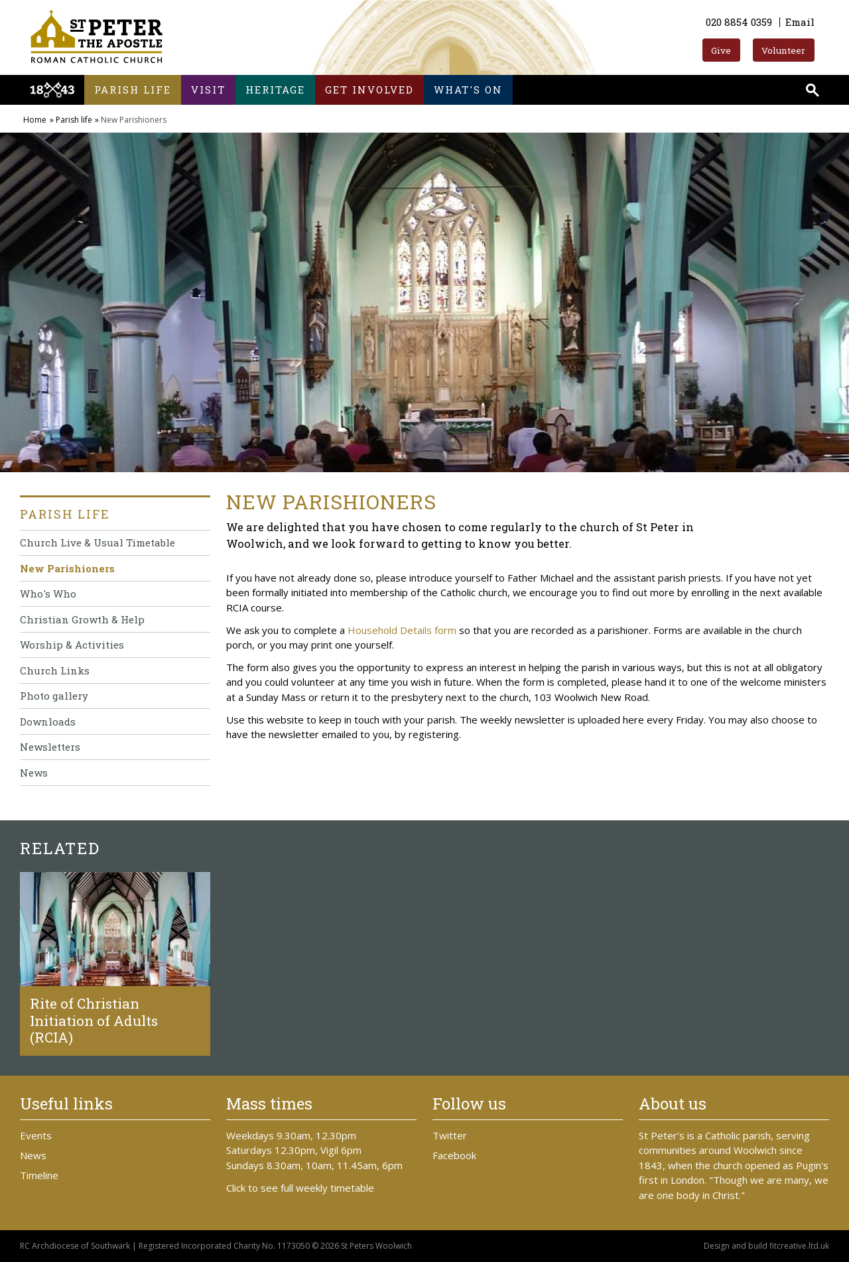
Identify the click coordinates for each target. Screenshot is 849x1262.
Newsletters (50, 747)
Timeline (39, 1175)
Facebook (454, 1155)
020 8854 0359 (739, 22)
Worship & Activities (72, 645)
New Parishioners (67, 568)
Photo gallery (54, 696)
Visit (208, 89)
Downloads (48, 721)
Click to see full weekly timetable (300, 1187)
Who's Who (48, 593)
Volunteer (783, 50)
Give (721, 50)
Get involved (369, 89)
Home (34, 120)
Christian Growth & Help (82, 619)
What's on (468, 89)
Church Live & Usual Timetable (97, 542)
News (34, 773)
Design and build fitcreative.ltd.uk (766, 1245)
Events (36, 1135)
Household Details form (402, 630)
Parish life (132, 89)
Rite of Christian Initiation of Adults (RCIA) (94, 1020)
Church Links (55, 670)
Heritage (275, 89)
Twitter (449, 1135)
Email (800, 22)
